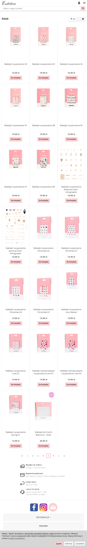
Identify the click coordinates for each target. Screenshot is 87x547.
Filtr (72, 19)
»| (64, 456)
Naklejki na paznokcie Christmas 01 (71, 249)
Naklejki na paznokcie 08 (43, 125)
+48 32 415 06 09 (32, 489)
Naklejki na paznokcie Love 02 (16, 372)
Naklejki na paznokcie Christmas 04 (16, 310)
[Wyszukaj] (83, 8)
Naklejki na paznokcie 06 (43, 186)
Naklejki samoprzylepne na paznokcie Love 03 (43, 372)
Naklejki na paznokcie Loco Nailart (71, 310)
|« (22, 456)
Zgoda (58, 543)
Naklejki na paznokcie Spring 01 (16, 433)
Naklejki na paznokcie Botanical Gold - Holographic (71, 189)
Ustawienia (80, 543)
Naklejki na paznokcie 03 (43, 64)
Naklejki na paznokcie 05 (71, 125)
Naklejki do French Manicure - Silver (43, 433)
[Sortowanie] (78, 19)
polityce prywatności (17, 538)
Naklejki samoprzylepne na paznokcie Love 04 (71, 372)
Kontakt (43, 525)
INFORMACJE (43, 517)
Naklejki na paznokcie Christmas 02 (43, 249)
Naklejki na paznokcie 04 (15, 64)
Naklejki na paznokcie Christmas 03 (43, 310)
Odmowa (68, 543)
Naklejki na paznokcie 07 (15, 186)
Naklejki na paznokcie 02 (71, 64)
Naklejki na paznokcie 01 (15, 125)
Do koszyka (15, 78)
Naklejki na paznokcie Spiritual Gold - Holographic (16, 251)
